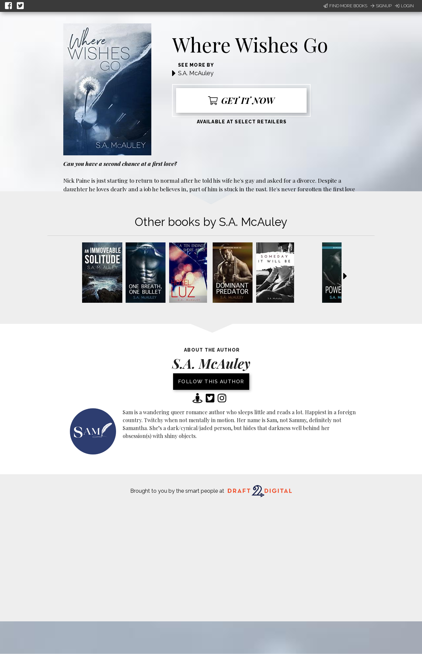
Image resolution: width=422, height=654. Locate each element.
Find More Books (345, 5)
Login (404, 5)
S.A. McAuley (196, 73)
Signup (381, 5)
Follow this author (211, 382)
